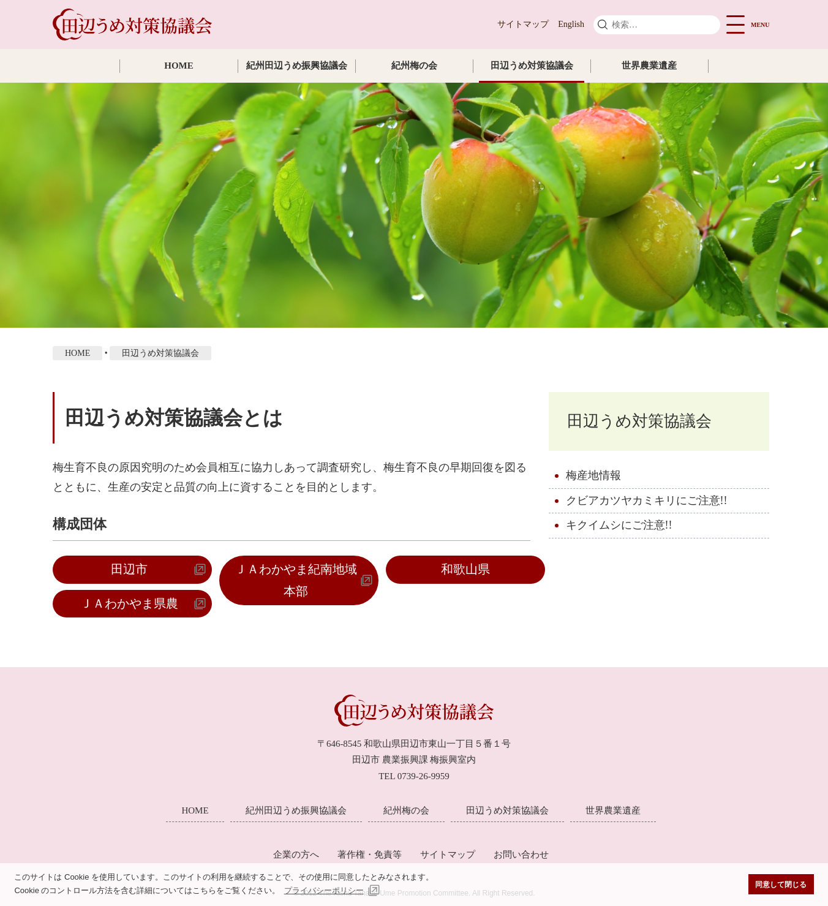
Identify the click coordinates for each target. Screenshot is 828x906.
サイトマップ (523, 24)
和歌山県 (465, 569)
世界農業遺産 (649, 65)
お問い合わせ (521, 854)
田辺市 (129, 569)
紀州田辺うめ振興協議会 (296, 65)
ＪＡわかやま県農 (129, 603)
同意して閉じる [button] (781, 884)
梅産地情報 (593, 475)
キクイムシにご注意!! (619, 525)
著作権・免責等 (369, 854)
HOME (179, 65)
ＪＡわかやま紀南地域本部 (296, 579)
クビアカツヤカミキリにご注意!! (647, 500)
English (571, 24)
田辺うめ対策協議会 (532, 65)
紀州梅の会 (414, 65)
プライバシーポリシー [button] (324, 890)
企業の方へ (296, 854)
